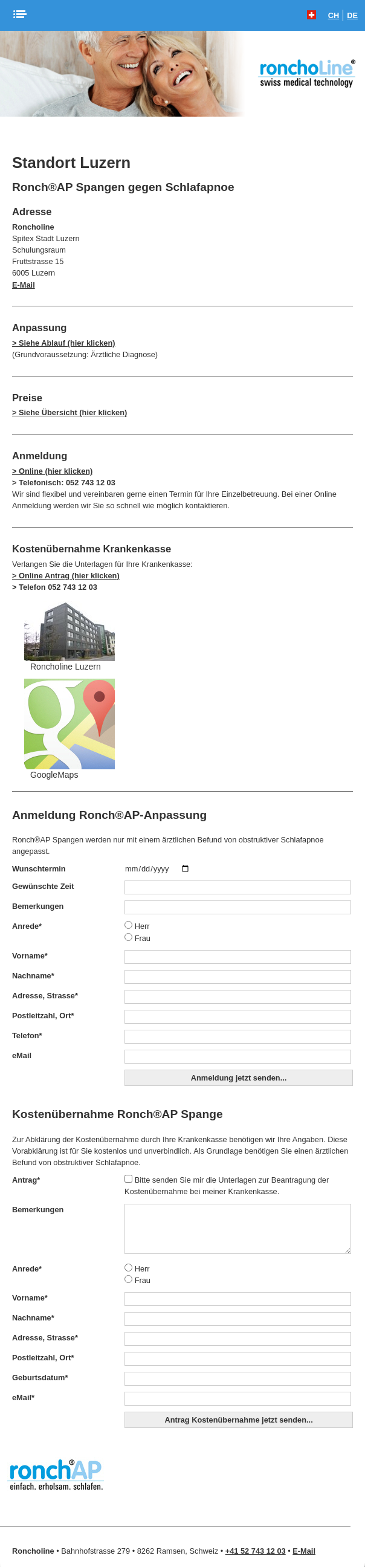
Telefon (27, 1035)
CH (333, 15)
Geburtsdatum (40, 1377)
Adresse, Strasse (45, 995)
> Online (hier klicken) (52, 471)
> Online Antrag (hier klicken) (66, 575)
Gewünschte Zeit (43, 886)
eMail (21, 1055)
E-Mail (23, 284)
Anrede (27, 926)
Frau (137, 938)
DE (352, 15)
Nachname (33, 975)
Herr (136, 926)
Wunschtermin (39, 868)
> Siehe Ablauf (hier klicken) (63, 342)
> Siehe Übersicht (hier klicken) (69, 412)
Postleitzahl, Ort (43, 1015)
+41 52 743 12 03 (255, 1551)
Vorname (30, 955)
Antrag (26, 1179)
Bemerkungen (37, 906)
